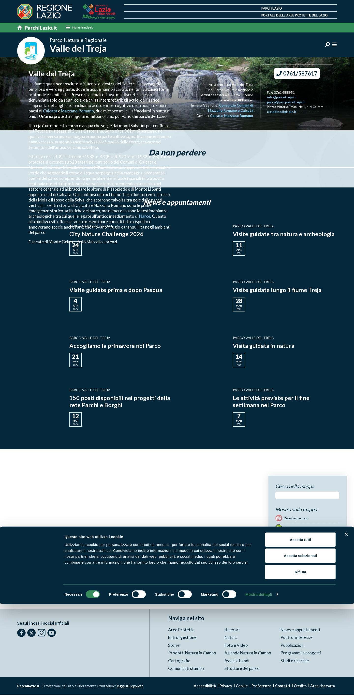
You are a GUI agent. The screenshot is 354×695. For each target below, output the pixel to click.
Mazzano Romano (77, 111)
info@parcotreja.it (281, 97)
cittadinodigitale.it (281, 112)
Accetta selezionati (300, 647)
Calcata (50, 111)
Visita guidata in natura (264, 345)
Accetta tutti (300, 630)
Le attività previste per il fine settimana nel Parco (271, 401)
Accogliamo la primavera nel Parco (115, 345)
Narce (144, 216)
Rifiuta (300, 663)
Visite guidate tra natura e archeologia (284, 234)
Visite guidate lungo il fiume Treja (278, 289)
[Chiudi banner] (346, 625)
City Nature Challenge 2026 (106, 234)
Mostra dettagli (258, 685)
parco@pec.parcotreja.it (286, 102)
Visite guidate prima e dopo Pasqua (115, 289)
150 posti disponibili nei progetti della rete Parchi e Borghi (119, 401)
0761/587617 (296, 73)
